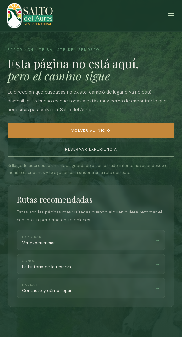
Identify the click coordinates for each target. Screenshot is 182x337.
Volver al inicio (90, 130)
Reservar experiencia (91, 149)
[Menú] (171, 15)
